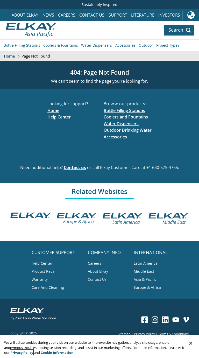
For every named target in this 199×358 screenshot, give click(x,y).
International (190, 15)
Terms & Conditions (173, 333)
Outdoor (146, 45)
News (48, 15)
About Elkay (25, 15)
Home (53, 110)
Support (118, 15)
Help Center (59, 117)
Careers (66, 15)
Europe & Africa (147, 287)
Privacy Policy (144, 333)
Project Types (167, 45)
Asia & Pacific (145, 279)
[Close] (190, 343)
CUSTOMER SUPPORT (53, 252)
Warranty (40, 279)
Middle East (144, 271)
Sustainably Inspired (99, 4)
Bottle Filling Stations (22, 45)
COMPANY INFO (104, 252)
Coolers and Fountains (126, 117)
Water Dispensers (96, 45)
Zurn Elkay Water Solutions (35, 317)
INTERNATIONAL (151, 252)
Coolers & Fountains (60, 45)
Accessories (125, 45)
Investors (169, 15)
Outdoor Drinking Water (128, 130)
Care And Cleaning (48, 287)
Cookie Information (57, 352)
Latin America (146, 263)
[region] (99, 346)
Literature (142, 15)
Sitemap (124, 333)
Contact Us (91, 15)
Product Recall (44, 271)
